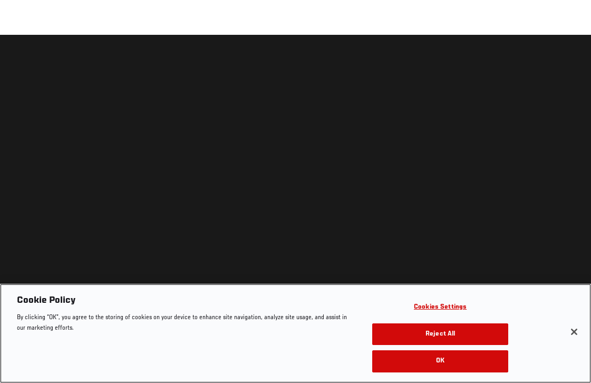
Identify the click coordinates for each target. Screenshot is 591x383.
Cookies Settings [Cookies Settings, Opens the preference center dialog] (440, 307)
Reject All (440, 334)
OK (440, 361)
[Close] (574, 331)
